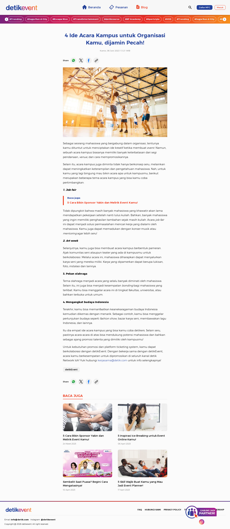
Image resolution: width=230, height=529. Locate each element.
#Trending (16, 19)
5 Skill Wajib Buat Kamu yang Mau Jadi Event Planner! (140, 483)
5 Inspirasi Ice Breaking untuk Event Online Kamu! (141, 437)
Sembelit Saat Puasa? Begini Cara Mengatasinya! (85, 483)
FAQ (140, 509)
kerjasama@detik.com (112, 360)
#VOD (168, 19)
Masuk (220, 7)
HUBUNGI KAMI (153, 509)
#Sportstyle (152, 19)
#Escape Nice (60, 19)
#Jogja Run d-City (37, 19)
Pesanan (118, 7)
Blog (142, 7)
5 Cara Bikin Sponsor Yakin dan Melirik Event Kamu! (102, 202)
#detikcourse (111, 19)
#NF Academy (133, 19)
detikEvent (71, 369)
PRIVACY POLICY (172, 509)
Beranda (91, 7)
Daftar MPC (204, 7)
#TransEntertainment (86, 19)
